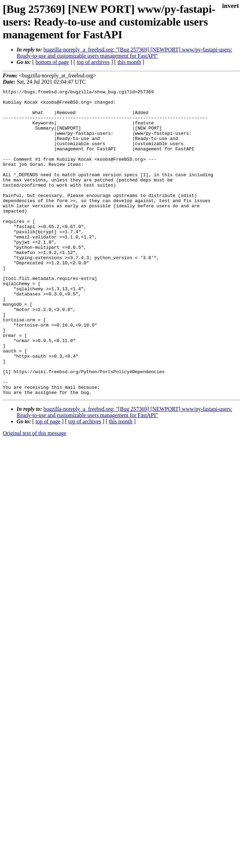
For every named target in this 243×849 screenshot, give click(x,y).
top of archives (93, 62)
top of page (48, 482)
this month (129, 62)
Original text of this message (34, 494)
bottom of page (52, 62)
